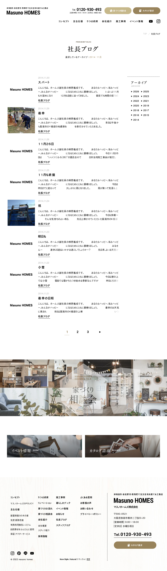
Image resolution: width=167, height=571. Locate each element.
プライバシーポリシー (90, 514)
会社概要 (42, 526)
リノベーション (45, 503)
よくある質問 (86, 497)
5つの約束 (92, 21)
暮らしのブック (63, 503)
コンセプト (64, 21)
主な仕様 (78, 21)
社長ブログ (155, 34)
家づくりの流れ (45, 508)
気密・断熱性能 (17, 520)
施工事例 (121, 21)
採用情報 (42, 536)
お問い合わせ (87, 508)
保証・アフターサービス (20, 534)
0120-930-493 (86, 10)
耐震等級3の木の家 (20, 515)
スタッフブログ (63, 525)
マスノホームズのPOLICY (22, 503)
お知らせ (60, 514)
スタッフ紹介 (44, 530)
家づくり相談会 (45, 514)
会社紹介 (107, 21)
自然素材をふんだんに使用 (22, 529)
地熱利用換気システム (21, 525)
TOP (145, 34)
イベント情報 (136, 21)
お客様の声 (86, 503)
